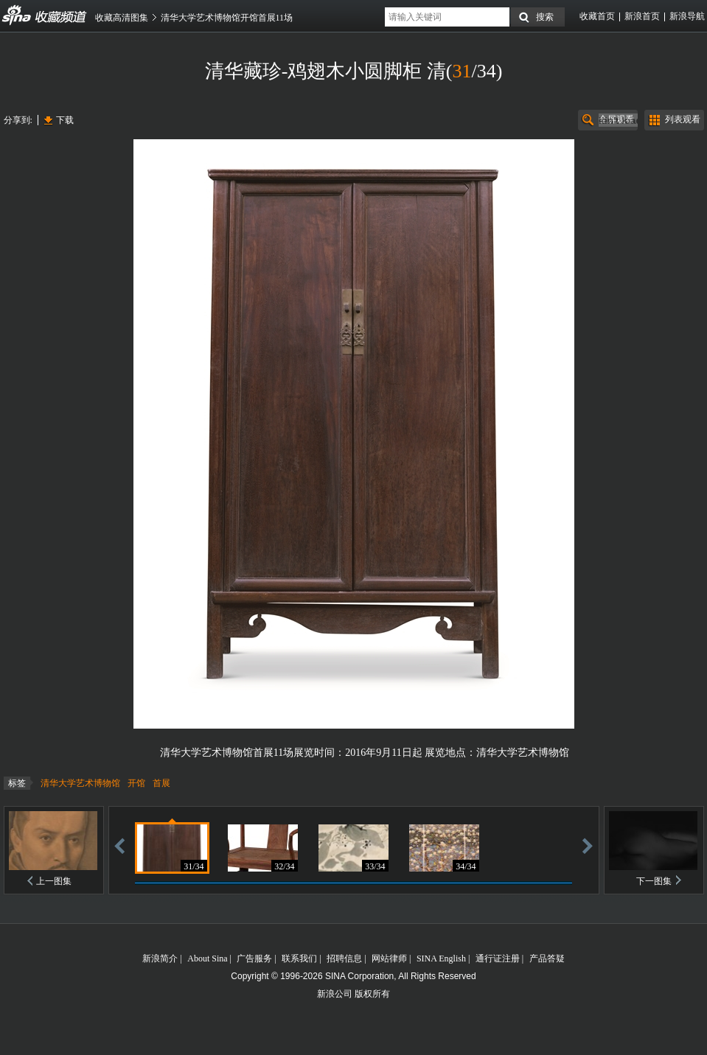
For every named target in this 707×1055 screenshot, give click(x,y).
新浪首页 (642, 16)
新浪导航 (687, 16)
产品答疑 (547, 958)
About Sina (207, 958)
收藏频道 (17, 15)
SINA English (441, 958)
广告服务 (254, 958)
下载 (65, 120)
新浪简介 (160, 958)
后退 (119, 845)
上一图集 (54, 881)
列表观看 (682, 119)
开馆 (136, 783)
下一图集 (654, 881)
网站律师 (389, 958)
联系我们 (299, 958)
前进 (587, 845)
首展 (161, 783)
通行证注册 (498, 958)
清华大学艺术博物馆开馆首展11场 (227, 18)
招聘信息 (344, 958)
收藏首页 (597, 16)
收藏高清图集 (121, 18)
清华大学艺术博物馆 (80, 783)
